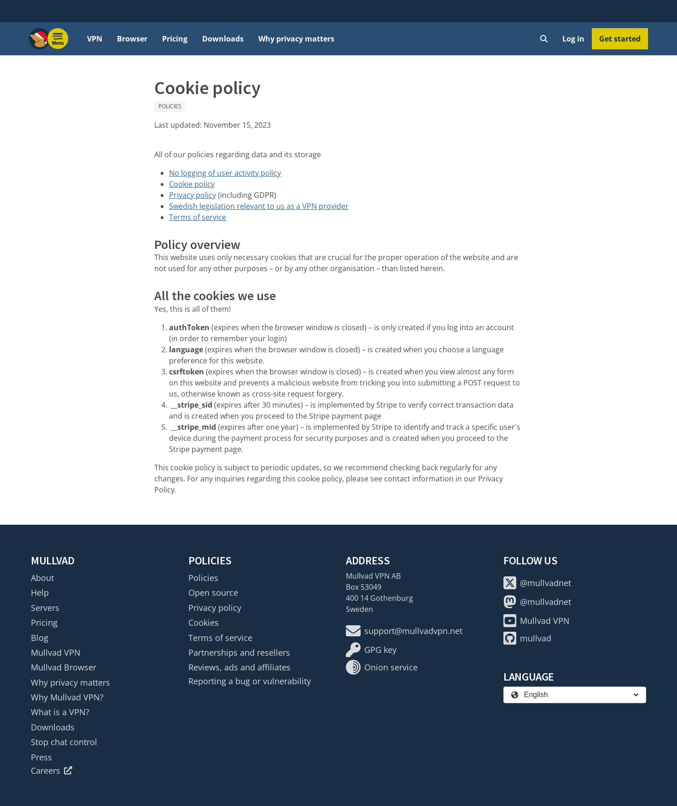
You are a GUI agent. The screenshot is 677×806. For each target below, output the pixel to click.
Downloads (223, 39)
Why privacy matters (296, 39)
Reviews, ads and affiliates (239, 667)
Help (40, 592)
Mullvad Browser (63, 667)
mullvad (527, 638)
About (42, 577)
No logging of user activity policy (225, 173)
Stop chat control (64, 741)
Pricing (174, 39)
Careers (51, 770)
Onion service (382, 667)
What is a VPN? (60, 711)
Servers (45, 607)
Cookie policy (192, 184)
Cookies (203, 622)
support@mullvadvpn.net (404, 630)
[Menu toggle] (58, 38)
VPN (94, 39)
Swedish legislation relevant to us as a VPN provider (259, 206)
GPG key (371, 649)
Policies (169, 106)
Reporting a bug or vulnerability (249, 681)
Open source (213, 592)
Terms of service (197, 217)
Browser (132, 39)
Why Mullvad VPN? (67, 697)
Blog (39, 637)
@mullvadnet (537, 582)
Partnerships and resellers (239, 652)
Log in (573, 39)
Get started (620, 39)
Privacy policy (192, 195)
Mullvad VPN (56, 652)
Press (41, 757)
